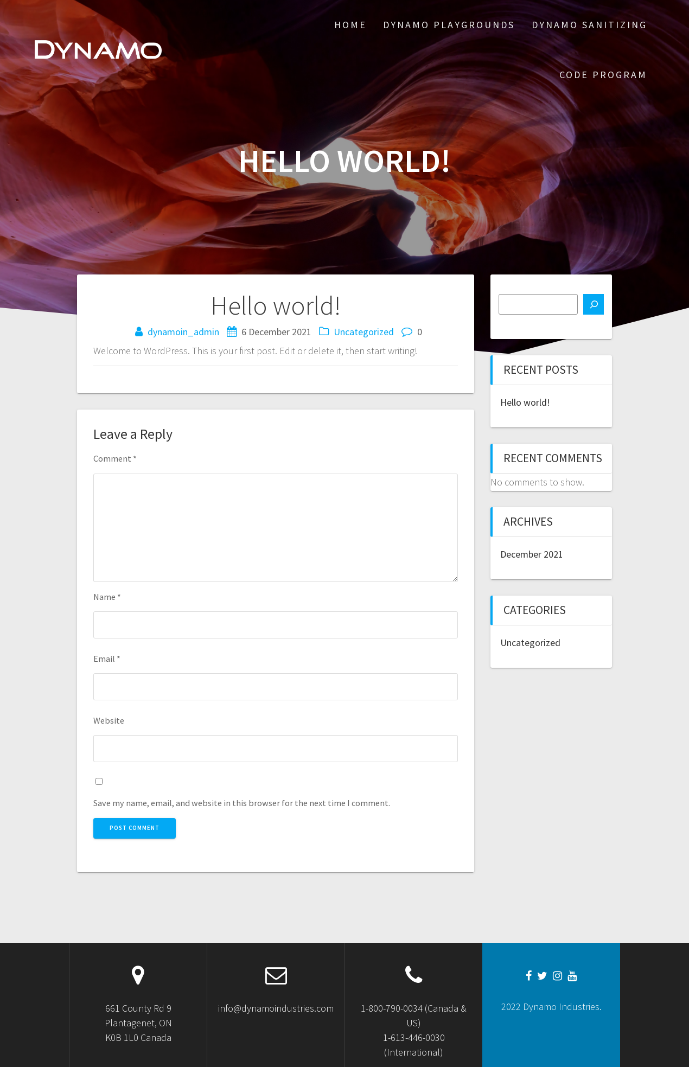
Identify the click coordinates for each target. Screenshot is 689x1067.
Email (106, 658)
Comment (115, 458)
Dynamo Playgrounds (449, 24)
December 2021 (531, 554)
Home (350, 24)
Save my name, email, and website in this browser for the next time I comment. (241, 802)
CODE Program (603, 74)
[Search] (593, 304)
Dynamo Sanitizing (589, 24)
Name (107, 596)
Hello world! (525, 402)
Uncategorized (364, 331)
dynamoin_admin (183, 331)
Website (108, 720)
